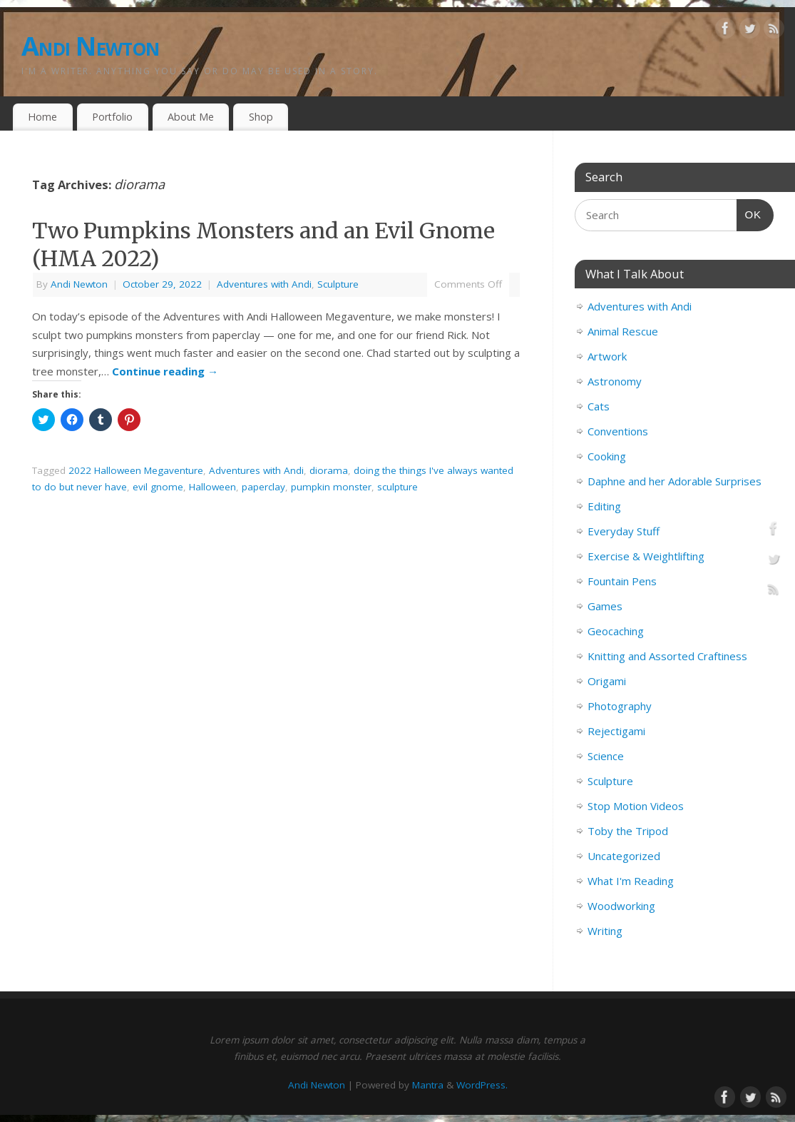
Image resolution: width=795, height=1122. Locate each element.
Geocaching (616, 631)
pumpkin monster (331, 486)
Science (606, 756)
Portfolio (112, 116)
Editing (604, 506)
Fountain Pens (622, 581)
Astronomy (615, 381)
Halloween (212, 486)
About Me (191, 116)
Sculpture (338, 284)
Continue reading (165, 371)
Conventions (618, 431)
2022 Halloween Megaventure (135, 470)
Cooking (607, 456)
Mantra (427, 1084)
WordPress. (482, 1084)
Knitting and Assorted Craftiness (667, 656)
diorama (328, 470)
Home (42, 116)
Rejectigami (616, 731)
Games (605, 606)
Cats (599, 406)
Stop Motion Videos (636, 806)
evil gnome (158, 486)
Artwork (607, 356)
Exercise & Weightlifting (646, 556)
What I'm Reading (631, 881)
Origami (607, 681)
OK (749, 213)
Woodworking (621, 906)
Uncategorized (624, 856)
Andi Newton (90, 46)
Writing (605, 931)
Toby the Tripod (628, 831)
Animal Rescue (623, 331)
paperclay (263, 486)
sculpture (397, 486)
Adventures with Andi (264, 284)
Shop (261, 116)
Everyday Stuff (624, 531)
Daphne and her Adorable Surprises (674, 481)
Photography (620, 706)
